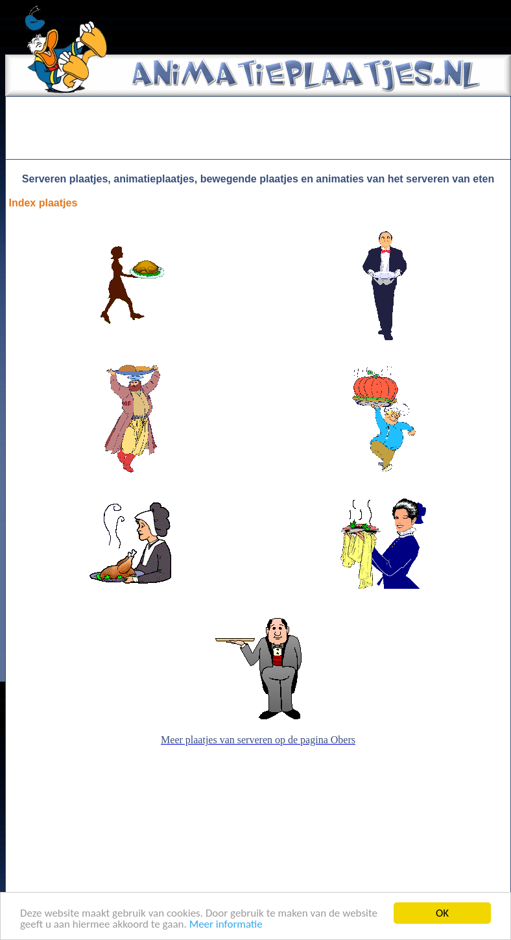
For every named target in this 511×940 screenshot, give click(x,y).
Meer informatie (226, 925)
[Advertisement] (258, 128)
